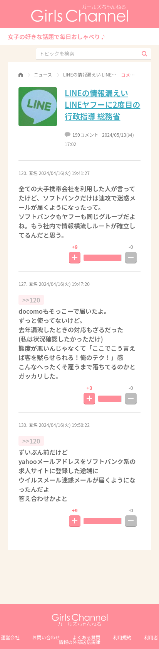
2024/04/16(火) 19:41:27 (64, 173)
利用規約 (122, 637)
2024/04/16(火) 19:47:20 (64, 283)
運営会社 (10, 637)
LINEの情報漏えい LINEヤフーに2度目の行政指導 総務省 (102, 104)
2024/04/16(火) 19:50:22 (64, 424)
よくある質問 (86, 637)
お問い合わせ (46, 637)
